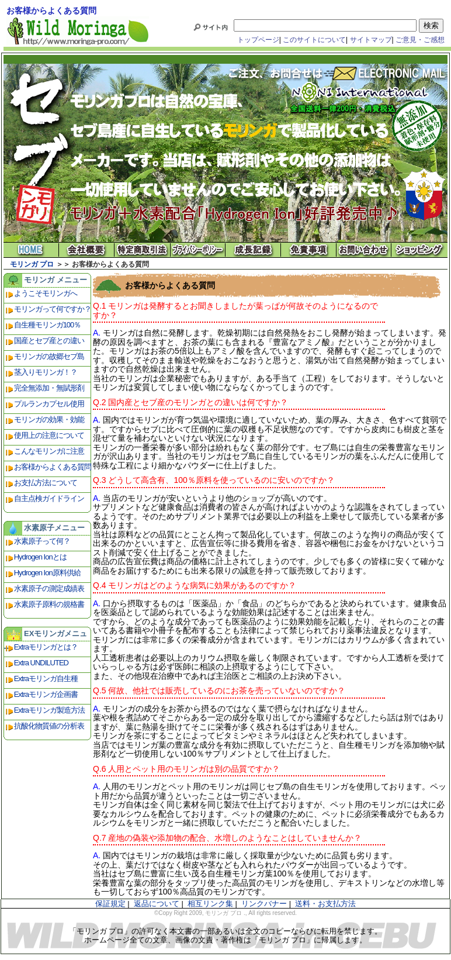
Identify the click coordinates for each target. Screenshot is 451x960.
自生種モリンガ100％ (47, 324)
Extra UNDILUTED (41, 662)
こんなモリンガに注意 (49, 451)
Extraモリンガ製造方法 (49, 710)
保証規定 (110, 903)
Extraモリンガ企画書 (46, 694)
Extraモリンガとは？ (46, 647)
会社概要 (87, 250)
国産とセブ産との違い (49, 340)
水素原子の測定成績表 (49, 588)
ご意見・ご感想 (420, 40)
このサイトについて (314, 40)
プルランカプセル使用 (49, 403)
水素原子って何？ (42, 541)
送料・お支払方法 (325, 903)
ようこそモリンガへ (45, 293)
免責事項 (308, 250)
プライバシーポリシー (198, 250)
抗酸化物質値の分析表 (49, 725)
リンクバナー (264, 903)
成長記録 (253, 250)
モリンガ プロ (32, 264)
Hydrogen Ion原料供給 (47, 572)
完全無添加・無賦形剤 (49, 388)
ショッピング (419, 250)
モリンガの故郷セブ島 (49, 356)
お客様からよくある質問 (52, 466)
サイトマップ (371, 40)
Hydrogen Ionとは (40, 556)
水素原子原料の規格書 (49, 604)
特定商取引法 (142, 250)
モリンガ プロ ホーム (31, 250)
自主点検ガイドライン (49, 498)
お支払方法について (45, 482)
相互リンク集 (210, 903)
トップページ (258, 40)
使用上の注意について (49, 435)
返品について (156, 903)
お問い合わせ (364, 250)
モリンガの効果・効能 (49, 419)
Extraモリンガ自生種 (46, 678)
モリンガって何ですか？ (52, 309)
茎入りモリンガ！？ (45, 372)
